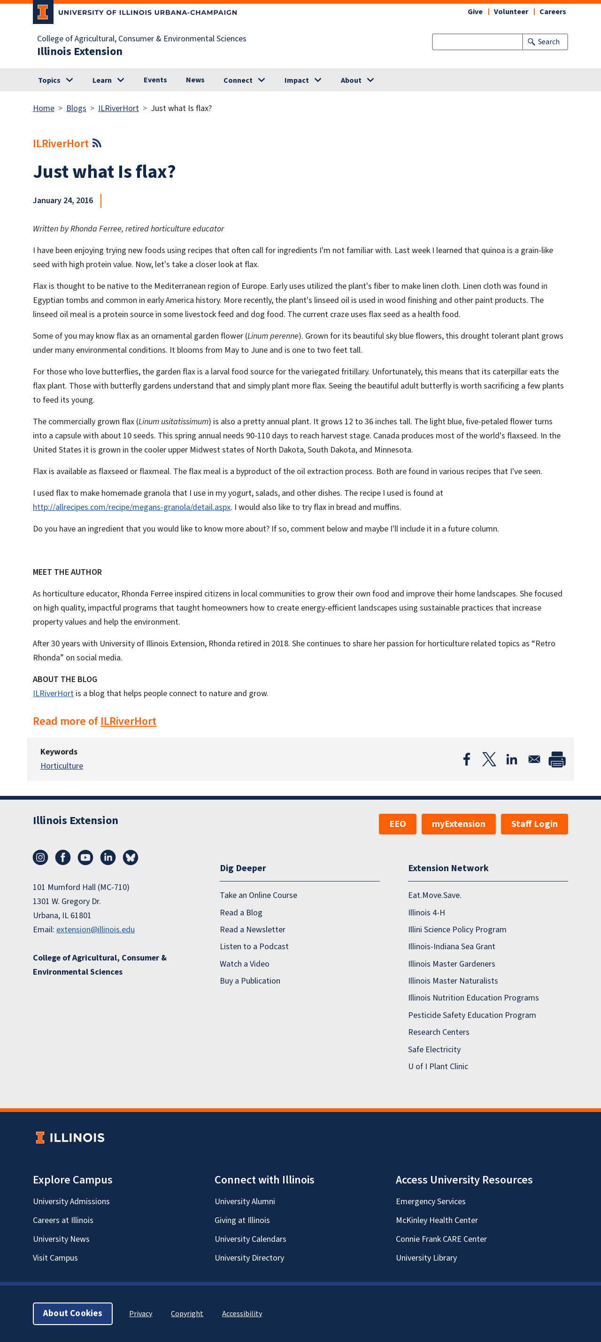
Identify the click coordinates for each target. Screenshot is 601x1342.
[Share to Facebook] (466, 759)
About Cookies (72, 1313)
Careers (552, 12)
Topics (49, 80)
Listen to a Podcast (254, 947)
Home (43, 108)
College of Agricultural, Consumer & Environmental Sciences (142, 39)
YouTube (85, 857)
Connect (238, 80)
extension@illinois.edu (95, 930)
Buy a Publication (250, 981)
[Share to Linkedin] (511, 759)
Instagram (40, 857)
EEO (397, 824)
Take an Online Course (258, 895)
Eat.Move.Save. (435, 895)
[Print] (556, 759)
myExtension (458, 824)
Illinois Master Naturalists (453, 981)
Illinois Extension (80, 52)
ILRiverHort (118, 108)
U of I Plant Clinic (438, 1066)
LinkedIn (108, 857)
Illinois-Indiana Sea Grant (451, 947)
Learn (102, 80)
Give (475, 12)
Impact (297, 80)
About (351, 80)
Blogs (76, 108)
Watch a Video (245, 964)
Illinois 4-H (426, 913)
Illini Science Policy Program (457, 930)
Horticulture (61, 766)
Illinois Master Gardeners (451, 964)
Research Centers (439, 1032)
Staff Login (534, 824)
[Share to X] (489, 759)
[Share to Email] (534, 759)
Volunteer (511, 12)
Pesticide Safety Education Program (472, 1015)
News (195, 80)
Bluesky (130, 857)
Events (155, 80)
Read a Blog (241, 913)
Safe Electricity (434, 1050)
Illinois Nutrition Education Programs (473, 998)
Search (549, 42)
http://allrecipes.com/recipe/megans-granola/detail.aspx (132, 507)
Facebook (63, 857)
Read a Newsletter (252, 930)
